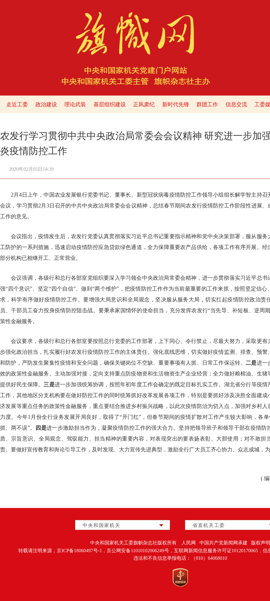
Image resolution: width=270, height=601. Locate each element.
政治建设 (46, 104)
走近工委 (17, 104)
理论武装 (75, 104)
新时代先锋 (175, 104)
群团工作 (207, 104)
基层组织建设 (109, 104)
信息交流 (236, 104)
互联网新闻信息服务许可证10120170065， (218, 550)
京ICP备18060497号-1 (79, 550)
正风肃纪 (144, 104)
